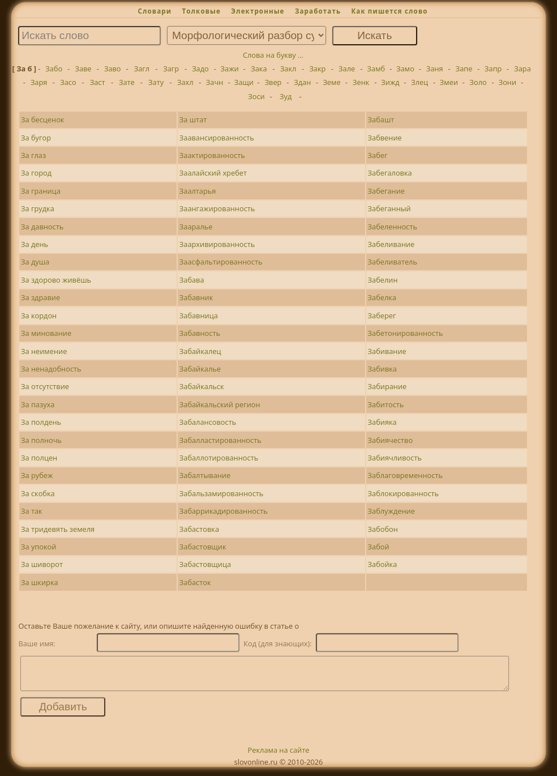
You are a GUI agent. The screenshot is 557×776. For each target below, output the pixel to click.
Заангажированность (217, 208)
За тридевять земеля (58, 529)
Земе (331, 82)
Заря (39, 82)
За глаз (33, 155)
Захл (185, 82)
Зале (347, 68)
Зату (156, 82)
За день (34, 244)
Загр (171, 68)
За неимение (44, 351)
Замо (405, 68)
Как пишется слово (389, 11)
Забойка (382, 564)
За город (36, 173)
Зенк (361, 82)
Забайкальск (201, 386)
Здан (302, 82)
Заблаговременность (405, 475)
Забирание (387, 386)
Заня (434, 68)
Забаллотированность (218, 458)
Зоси (256, 96)
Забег (378, 155)
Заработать (318, 11)
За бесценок (42, 119)
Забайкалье (200, 369)
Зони (507, 82)
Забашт (381, 119)
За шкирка (39, 582)
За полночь (41, 440)
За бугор (36, 138)
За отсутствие (45, 386)
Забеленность (392, 226)
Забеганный (389, 208)
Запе (464, 68)
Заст (97, 82)
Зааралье (196, 226)
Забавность (199, 333)
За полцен (39, 458)
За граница (41, 191)
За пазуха (37, 404)
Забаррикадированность (223, 511)
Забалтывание (204, 475)
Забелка (382, 297)
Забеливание (391, 244)
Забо (53, 68)
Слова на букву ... (273, 55)
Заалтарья (197, 191)
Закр (317, 68)
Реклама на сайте (279, 757)
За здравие (40, 297)
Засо (68, 82)
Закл (288, 68)
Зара (522, 68)
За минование (46, 333)
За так (31, 511)
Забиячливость (395, 458)
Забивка (382, 369)
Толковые (201, 11)
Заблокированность (403, 493)
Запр (493, 68)
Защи (244, 82)
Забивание (387, 351)
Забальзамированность (221, 493)
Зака (259, 68)
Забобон (383, 529)
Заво (112, 68)
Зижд (390, 82)
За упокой (38, 547)
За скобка (38, 493)
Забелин (383, 280)
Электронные (257, 11)
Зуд (286, 96)
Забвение (385, 138)
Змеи (449, 82)
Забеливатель (392, 262)
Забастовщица (205, 564)
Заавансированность (216, 138)
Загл (141, 68)
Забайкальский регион (219, 404)
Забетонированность (405, 333)
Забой (378, 547)
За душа (35, 262)
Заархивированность (217, 244)
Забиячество (390, 440)
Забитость (386, 404)
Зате (127, 82)
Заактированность (212, 155)
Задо (200, 68)
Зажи (230, 68)
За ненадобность (51, 369)
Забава (191, 280)
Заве (83, 68)
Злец (419, 82)
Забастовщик (202, 547)
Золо (478, 82)
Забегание (386, 191)
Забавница (198, 315)
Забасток (195, 582)
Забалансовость (207, 422)
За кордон (39, 315)
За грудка (37, 208)
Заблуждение (391, 511)
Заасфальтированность (221, 262)
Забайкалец (200, 351)
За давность (42, 226)
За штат (193, 119)
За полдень (41, 422)
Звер (273, 82)
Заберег (382, 315)
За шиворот (42, 564)
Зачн (214, 82)
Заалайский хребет (213, 173)
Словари (155, 11)
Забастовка (199, 529)
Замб (376, 68)
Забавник (196, 297)
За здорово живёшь (56, 280)
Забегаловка (390, 173)
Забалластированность (220, 440)
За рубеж (37, 475)
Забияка (382, 422)
